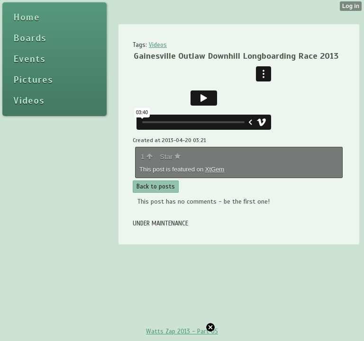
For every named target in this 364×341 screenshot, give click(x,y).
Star (170, 157)
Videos (158, 45)
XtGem (214, 169)
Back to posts (155, 186)
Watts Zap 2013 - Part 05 (182, 331)
